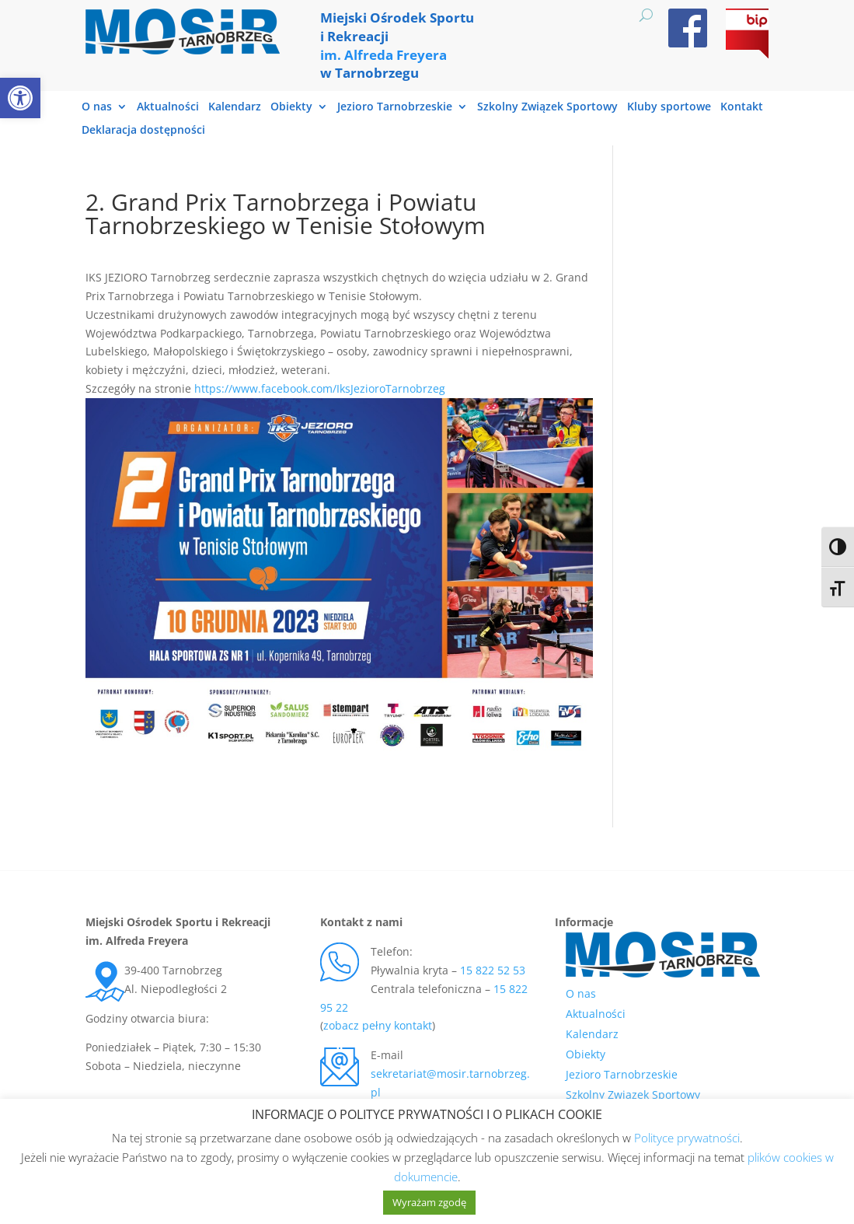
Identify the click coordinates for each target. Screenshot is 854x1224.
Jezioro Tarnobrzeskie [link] (394, 107)
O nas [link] (97, 107)
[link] (20, 98)
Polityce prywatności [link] (687, 1137)
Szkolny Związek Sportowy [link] (547, 107)
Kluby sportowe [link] (669, 107)
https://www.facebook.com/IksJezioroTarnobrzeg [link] (319, 388)
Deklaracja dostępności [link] (143, 130)
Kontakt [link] (741, 107)
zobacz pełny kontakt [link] (377, 1025)
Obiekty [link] (291, 107)
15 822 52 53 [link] (492, 970)
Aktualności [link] (168, 107)
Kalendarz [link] (234, 107)
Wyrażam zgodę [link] (429, 1202)
